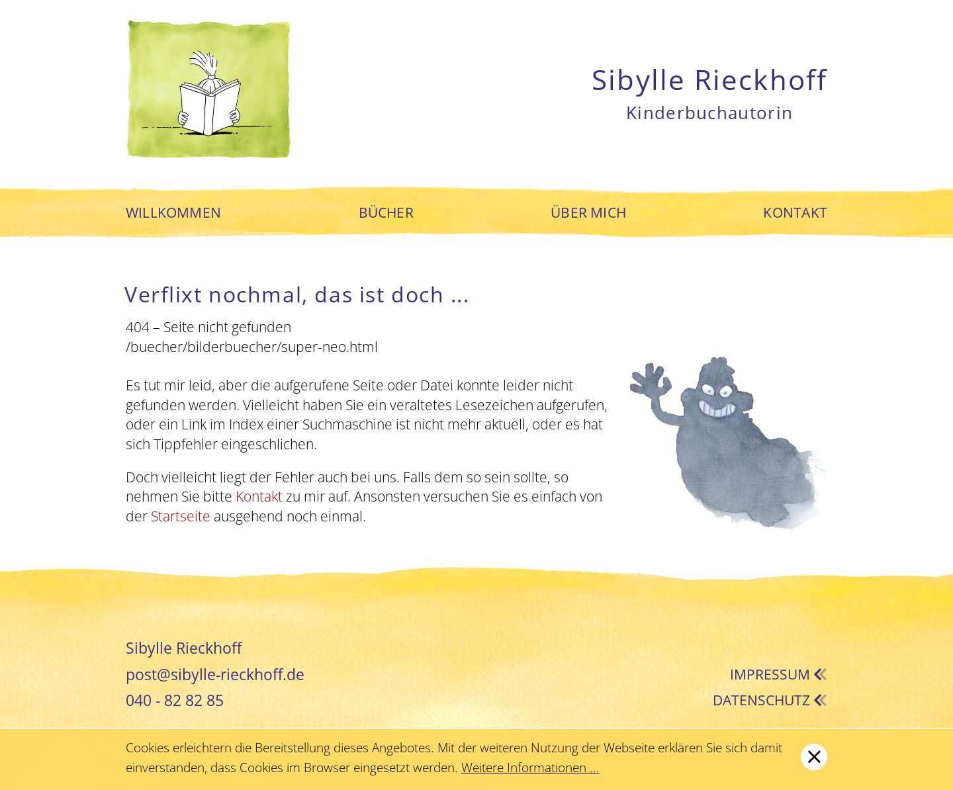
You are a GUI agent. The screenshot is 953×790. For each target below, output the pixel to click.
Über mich (588, 213)
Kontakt (795, 213)
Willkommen (173, 213)
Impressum (778, 674)
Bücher (386, 213)
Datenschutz (770, 700)
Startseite (180, 516)
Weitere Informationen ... (530, 767)
